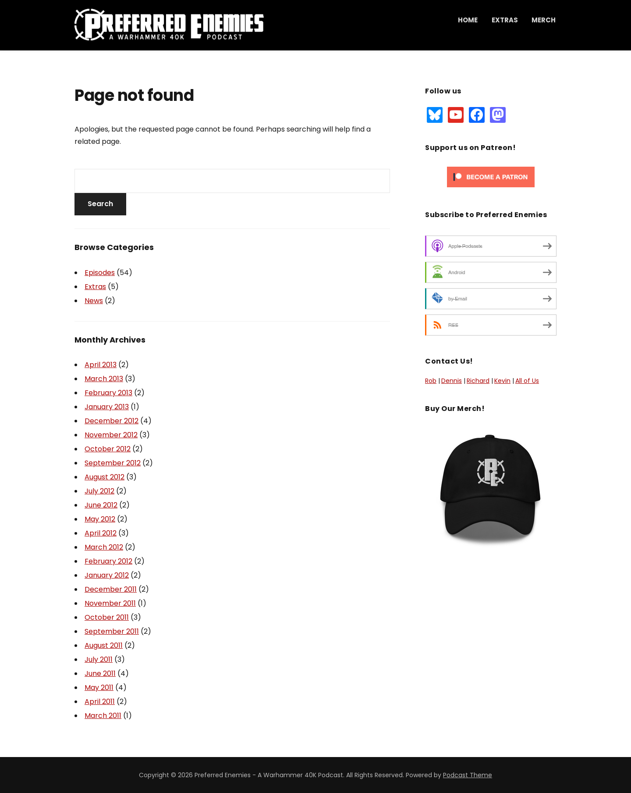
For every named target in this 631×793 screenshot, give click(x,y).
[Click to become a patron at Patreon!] (491, 176)
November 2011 (110, 603)
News (94, 301)
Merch (544, 20)
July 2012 (99, 491)
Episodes (100, 273)
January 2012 (107, 575)
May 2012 (100, 519)
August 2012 (104, 477)
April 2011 (100, 702)
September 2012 (113, 463)
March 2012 (104, 547)
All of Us (527, 380)
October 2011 (107, 617)
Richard (478, 380)
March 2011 (103, 716)
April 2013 (101, 365)
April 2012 (101, 533)
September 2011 (112, 631)
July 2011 (99, 659)
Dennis (451, 380)
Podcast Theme (467, 775)
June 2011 (100, 673)
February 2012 (108, 561)
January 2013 (107, 407)
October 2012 (108, 449)
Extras (505, 20)
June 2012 (101, 505)
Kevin (502, 380)
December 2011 (111, 589)
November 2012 (111, 435)
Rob (430, 380)
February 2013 (108, 393)
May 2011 (99, 687)
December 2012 (111, 421)
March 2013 (104, 379)
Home (468, 20)
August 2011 (104, 645)
